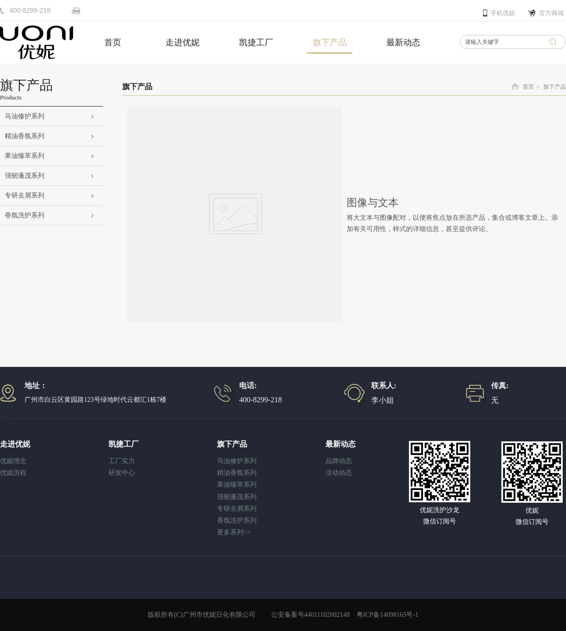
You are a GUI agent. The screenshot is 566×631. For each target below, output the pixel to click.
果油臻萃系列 (237, 484)
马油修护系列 (237, 461)
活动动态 (338, 472)
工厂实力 (121, 461)
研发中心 (121, 472)
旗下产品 (554, 86)
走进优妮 (15, 444)
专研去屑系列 (237, 508)
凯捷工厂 (123, 444)
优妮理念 (13, 461)
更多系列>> (234, 532)
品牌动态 (338, 461)
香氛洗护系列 (237, 520)
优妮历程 (13, 472)
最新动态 (340, 444)
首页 (528, 86)
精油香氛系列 (237, 472)
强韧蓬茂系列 (237, 496)
